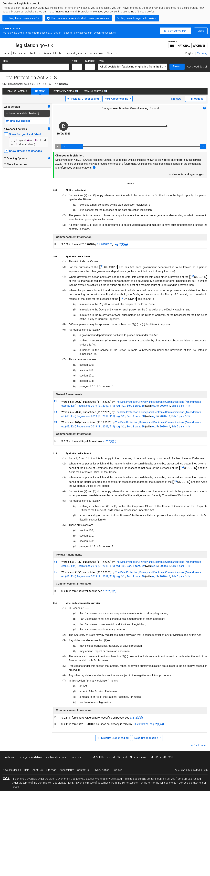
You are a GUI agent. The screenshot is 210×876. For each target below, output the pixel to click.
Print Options (195, 98)
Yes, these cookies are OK (24, 18)
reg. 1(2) (121, 405)
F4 (182, 467)
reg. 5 (154, 405)
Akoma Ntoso (138, 757)
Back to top (200, 745)
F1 (102, 266)
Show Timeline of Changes (25, 151)
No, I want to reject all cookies (138, 18)
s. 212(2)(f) (136, 717)
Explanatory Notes (63, 91)
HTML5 (94, 757)
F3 (122, 298)
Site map (51, 769)
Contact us (83, 769)
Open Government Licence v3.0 (67, 778)
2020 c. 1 (165, 405)
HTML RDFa (154, 757)
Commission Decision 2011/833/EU (58, 782)
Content (40, 91)
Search (177, 66)
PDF (118, 757)
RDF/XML (168, 757)
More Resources (93, 91)
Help (26, 769)
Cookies (117, 769)
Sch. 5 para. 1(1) (180, 405)
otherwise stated (112, 778)
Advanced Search (197, 66)
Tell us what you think (175, 30)
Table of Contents (17, 91)
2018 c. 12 (38, 84)
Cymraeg (202, 53)
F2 (192, 276)
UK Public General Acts (15, 84)
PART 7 (51, 84)
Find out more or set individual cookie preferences (80, 18)
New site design (12, 769)
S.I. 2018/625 (104, 244)
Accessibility (67, 769)
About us (37, 769)
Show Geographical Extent (25, 134)
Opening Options (15, 158)
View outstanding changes (186, 174)
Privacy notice (101, 769)
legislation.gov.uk (27, 44)
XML (125, 757)
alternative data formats (62, 757)
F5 (175, 481)
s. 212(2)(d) (109, 441)
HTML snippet (107, 757)
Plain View (175, 98)
